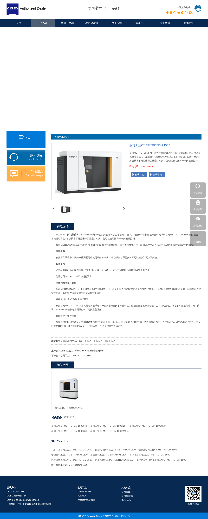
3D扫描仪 (126, 500)
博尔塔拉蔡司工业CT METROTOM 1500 (149, 454)
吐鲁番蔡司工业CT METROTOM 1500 (157, 449)
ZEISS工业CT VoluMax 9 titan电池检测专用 (82, 350)
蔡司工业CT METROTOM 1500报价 (108, 426)
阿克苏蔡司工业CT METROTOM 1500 (114, 460)
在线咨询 (157, 174)
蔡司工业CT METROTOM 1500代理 (69, 431)
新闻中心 (140, 23)
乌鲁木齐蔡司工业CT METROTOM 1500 (71, 449)
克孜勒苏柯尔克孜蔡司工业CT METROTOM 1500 (161, 460)
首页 (18, 23)
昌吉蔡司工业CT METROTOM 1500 (108, 454)
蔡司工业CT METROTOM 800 (75, 355)
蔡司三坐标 (67, 23)
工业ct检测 (98, 341)
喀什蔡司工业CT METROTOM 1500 (69, 465)
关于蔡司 (165, 23)
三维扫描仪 (116, 23)
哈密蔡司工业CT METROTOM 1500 (69, 454)
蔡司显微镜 (91, 23)
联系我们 (189, 23)
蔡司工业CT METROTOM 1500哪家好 (148, 426)
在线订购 (139, 174)
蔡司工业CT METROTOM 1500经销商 (109, 431)
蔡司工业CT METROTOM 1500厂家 (69, 426)
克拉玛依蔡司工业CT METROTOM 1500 (115, 449)
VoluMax (82, 495)
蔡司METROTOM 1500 (72, 341)
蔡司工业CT (110, 341)
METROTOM (84, 491)
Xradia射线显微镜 (86, 500)
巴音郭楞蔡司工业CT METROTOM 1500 (71, 460)
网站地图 (125, 515)
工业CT (43, 23)
